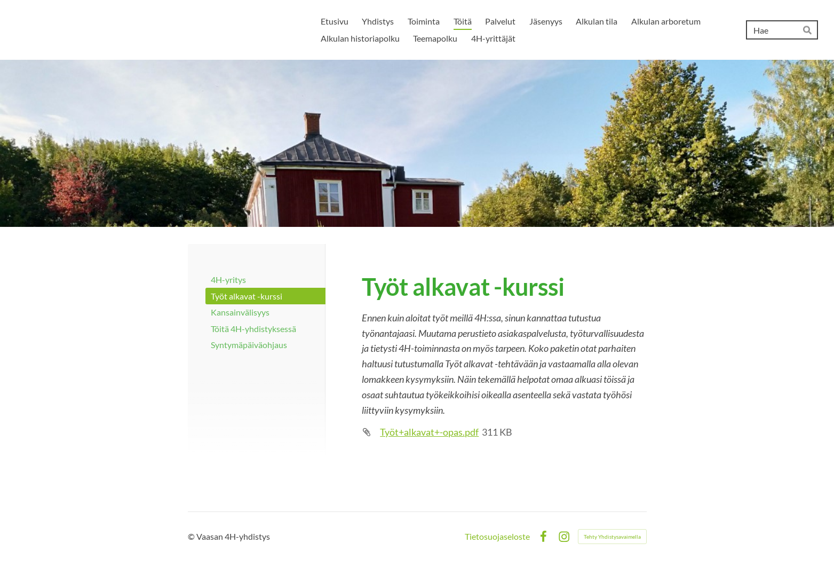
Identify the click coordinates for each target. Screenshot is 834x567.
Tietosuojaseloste (497, 536)
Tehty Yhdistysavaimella (612, 536)
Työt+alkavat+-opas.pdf (429, 432)
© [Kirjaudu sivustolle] (192, 536)
